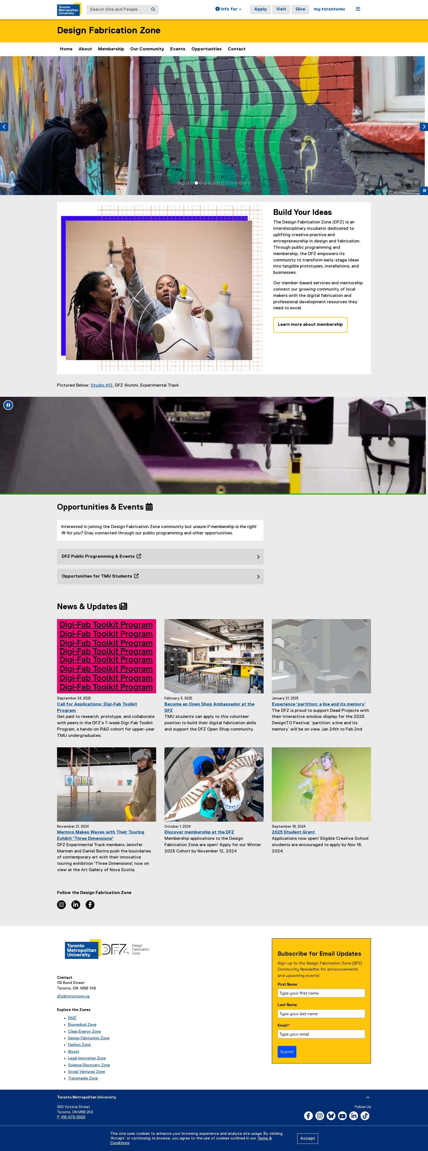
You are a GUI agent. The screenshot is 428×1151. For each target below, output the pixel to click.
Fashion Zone (79, 1045)
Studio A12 (102, 385)
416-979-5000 (73, 1117)
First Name (287, 984)
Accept (307, 1138)
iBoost (73, 1052)
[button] (228, 9)
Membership (111, 49)
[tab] (178, 183)
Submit (287, 1051)
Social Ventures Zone (86, 1072)
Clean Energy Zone (84, 1032)
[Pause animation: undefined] (8, 405)
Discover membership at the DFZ (199, 832)
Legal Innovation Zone (87, 1058)
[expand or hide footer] (368, 1097)
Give (300, 9)
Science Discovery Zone (89, 1065)
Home (66, 49)
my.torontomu (329, 9)
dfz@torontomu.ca (73, 996)
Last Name (287, 1004)
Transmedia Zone (83, 1078)
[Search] (153, 9)
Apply (260, 9)
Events (177, 49)
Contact (237, 49)
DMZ (72, 1018)
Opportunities (206, 49)
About (85, 49)
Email (284, 1025)
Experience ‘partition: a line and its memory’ (318, 704)
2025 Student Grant (293, 832)
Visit (281, 9)
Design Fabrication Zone (109, 30)
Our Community (147, 49)
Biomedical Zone (82, 1025)
